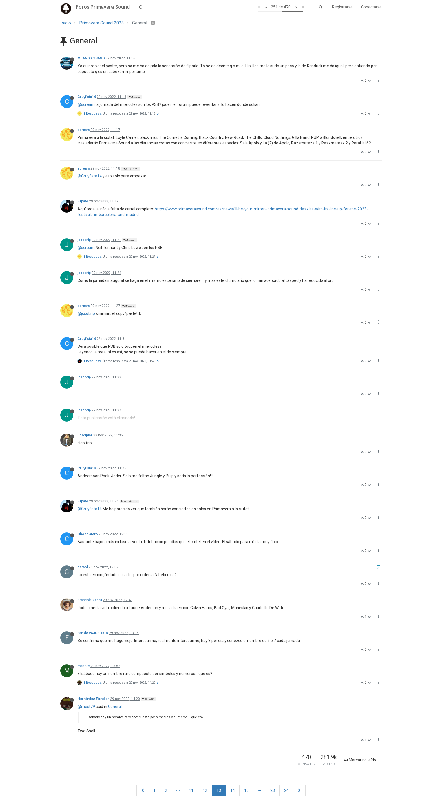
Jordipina (85, 435)
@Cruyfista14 (130, 168)
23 (272, 790)
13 (218, 790)
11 (191, 790)
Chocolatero (88, 534)
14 (232, 790)
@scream (134, 97)
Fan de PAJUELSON (93, 633)
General (115, 706)
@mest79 (148, 699)
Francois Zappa (90, 600)
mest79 (84, 666)
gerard (83, 567)
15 (246, 790)
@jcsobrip (128, 306)
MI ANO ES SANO (91, 58)
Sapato (83, 201)
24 (286, 790)
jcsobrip (84, 240)
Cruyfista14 (87, 97)
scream (84, 130)
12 (205, 790)
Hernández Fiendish (93, 699)
